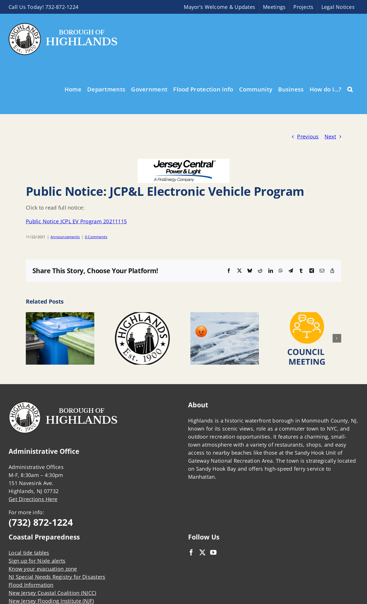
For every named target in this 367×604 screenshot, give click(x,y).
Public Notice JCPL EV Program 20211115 (76, 221)
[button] (350, 89)
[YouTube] (213, 552)
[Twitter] (202, 552)
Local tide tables (29, 552)
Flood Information (31, 584)
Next (330, 136)
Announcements (65, 236)
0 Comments (96, 236)
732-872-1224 (61, 6)
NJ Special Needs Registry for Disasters (57, 576)
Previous (308, 136)
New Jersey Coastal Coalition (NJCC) (52, 592)
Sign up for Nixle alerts (37, 560)
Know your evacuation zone (43, 568)
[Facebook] (191, 552)
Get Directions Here (33, 499)
